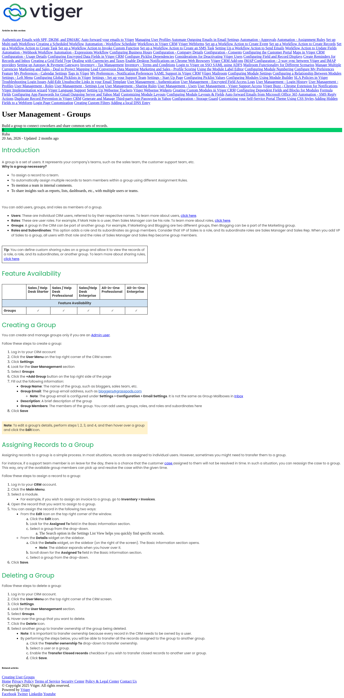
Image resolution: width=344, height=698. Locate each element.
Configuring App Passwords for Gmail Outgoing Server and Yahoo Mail (66, 94)
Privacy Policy (23, 681)
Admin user (100, 335)
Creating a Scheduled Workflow (60, 44)
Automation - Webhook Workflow (27, 52)
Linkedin (36, 694)
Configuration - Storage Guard (195, 99)
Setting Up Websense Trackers (109, 90)
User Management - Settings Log (79, 86)
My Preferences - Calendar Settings (40, 73)
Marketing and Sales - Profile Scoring (168, 69)
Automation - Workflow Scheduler (111, 44)
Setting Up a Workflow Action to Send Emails (249, 48)
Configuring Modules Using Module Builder (259, 78)
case (168, 463)
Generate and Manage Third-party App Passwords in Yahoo (126, 99)
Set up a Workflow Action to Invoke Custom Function (98, 48)
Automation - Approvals (258, 40)
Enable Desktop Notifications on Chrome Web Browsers (167, 61)
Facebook (9, 694)
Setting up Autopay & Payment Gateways (48, 65)
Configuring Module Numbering (269, 69)
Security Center (73, 681)
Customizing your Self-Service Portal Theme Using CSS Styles (266, 99)
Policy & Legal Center (102, 681)
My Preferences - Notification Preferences (121, 73)
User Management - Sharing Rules (131, 86)
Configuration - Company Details (178, 52)
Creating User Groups (18, 677)
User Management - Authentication (153, 82)
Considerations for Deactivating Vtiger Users (208, 56)
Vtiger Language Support (67, 90)
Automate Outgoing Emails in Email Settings (205, 40)
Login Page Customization (53, 103)
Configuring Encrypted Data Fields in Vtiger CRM (86, 56)
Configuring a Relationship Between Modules (307, 73)
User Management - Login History (282, 82)
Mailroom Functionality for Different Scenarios (279, 65)
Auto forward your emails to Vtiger (107, 40)
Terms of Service (47, 681)
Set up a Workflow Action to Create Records (302, 44)
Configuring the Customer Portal (267, 52)
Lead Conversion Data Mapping (115, 69)
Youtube (49, 694)
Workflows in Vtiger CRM (157, 44)
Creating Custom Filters (92, 103)
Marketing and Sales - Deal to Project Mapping (54, 69)
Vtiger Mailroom (214, 73)
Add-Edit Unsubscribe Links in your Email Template (86, 82)
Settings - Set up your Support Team (119, 78)
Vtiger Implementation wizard (24, 90)
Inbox (238, 396)
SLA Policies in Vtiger (311, 78)
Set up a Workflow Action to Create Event (236, 44)
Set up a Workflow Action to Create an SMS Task (177, 48)
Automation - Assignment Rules (301, 40)
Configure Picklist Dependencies (149, 56)
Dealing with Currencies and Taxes (98, 61)
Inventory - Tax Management (102, 65)
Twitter (22, 694)
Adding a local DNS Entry (130, 103)
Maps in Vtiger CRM (309, 52)
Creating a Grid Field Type (51, 61)
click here (188, 215)
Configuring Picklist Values (204, 78)
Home (6, 681)
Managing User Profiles (153, 40)
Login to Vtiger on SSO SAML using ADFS (209, 65)
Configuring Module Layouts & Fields (195, 94)
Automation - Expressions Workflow (81, 52)
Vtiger (25, 690)
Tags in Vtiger (78, 73)
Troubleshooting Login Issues (24, 82)
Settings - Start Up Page (165, 78)
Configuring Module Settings (250, 73)
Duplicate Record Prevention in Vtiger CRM (47, 99)
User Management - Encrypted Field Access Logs (218, 82)
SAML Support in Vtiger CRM (177, 73)
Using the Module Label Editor (220, 69)
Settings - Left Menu (17, 78)
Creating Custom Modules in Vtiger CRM (204, 90)
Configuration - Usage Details (24, 56)
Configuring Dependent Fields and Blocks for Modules (278, 90)
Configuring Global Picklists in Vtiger (62, 78)
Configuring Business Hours (131, 52)
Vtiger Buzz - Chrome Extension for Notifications (300, 86)
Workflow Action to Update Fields (311, 48)
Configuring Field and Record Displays (272, 56)
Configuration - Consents (223, 52)
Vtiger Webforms (191, 44)
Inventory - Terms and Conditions (150, 65)
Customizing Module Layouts (143, 94)
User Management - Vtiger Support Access (230, 86)
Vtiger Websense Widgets (152, 90)
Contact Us (128, 681)
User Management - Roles (34, 86)
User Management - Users (177, 86)
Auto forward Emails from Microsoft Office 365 (261, 94)
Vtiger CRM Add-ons (227, 61)
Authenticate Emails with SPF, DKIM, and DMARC (41, 40)
